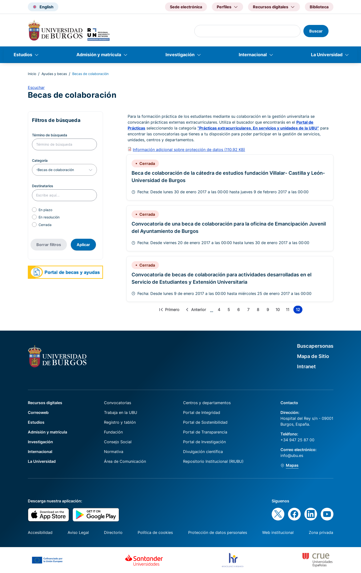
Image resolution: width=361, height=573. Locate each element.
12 (299, 310)
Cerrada (45, 225)
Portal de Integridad (201, 412)
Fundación (113, 432)
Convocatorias (117, 402)
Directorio (113, 532)
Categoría (40, 160)
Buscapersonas (315, 346)
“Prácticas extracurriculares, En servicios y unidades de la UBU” (258, 128)
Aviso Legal (78, 532)
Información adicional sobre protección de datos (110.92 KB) (189, 149)
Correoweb (38, 412)
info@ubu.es (291, 455)
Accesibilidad (40, 532)
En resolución (49, 217)
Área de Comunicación (125, 461)
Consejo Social (118, 441)
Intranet (306, 366)
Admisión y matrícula (98, 54)
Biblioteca (319, 6)
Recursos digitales (45, 402)
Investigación (180, 54)
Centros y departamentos (207, 402)
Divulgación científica (203, 451)
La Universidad (326, 54)
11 (288, 310)
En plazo (45, 210)
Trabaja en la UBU (120, 412)
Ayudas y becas (54, 74)
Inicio (32, 74)
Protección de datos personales (217, 532)
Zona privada (321, 532)
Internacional (253, 54)
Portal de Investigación (204, 441)
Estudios (23, 54)
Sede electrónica (186, 6)
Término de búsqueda (49, 135)
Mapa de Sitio (313, 356)
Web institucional (278, 532)
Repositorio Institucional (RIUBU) (213, 461)
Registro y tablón (120, 422)
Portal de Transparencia (205, 432)
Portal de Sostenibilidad (205, 422)
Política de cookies (155, 532)
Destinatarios (42, 186)
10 (279, 310)
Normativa (113, 451)
